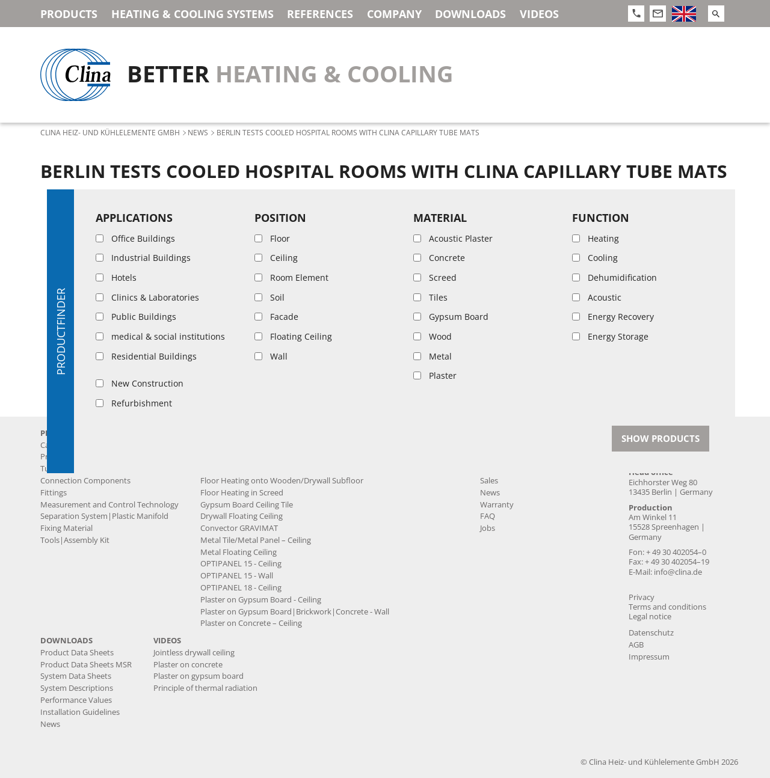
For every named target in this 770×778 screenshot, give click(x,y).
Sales (489, 481)
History (493, 445)
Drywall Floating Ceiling (241, 516)
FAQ (487, 516)
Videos (539, 14)
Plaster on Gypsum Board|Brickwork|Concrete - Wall (294, 612)
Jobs (487, 528)
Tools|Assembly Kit (74, 540)
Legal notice (650, 616)
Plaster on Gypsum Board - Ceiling (260, 600)
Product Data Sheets (77, 653)
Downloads (470, 14)
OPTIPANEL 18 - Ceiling (241, 588)
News (198, 132)
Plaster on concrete (188, 665)
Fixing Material (66, 528)
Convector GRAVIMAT (239, 528)
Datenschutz (651, 633)
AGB (636, 645)
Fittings (53, 493)
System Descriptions (76, 688)
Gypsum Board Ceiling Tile (246, 505)
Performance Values (76, 700)
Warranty (497, 505)
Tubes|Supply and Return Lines (96, 469)
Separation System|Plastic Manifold (104, 516)
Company (394, 14)
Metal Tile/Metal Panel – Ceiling (255, 540)
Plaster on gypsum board (198, 676)
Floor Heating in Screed (241, 493)
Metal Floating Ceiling (238, 552)
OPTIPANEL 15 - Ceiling (241, 564)
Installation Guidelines (80, 712)
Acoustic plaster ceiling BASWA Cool (263, 445)
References (320, 14)
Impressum (649, 657)
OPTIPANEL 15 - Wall (236, 576)
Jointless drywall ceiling (241, 457)
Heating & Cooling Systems (192, 14)
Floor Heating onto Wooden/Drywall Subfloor (281, 481)
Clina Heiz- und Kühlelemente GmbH (110, 132)
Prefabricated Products (81, 457)
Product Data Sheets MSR (86, 665)
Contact (647, 433)
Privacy (641, 597)
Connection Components (85, 481)
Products (68, 14)
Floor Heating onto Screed (247, 469)
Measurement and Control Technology (109, 505)
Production (500, 457)
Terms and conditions (667, 607)
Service (492, 469)
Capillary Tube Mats (75, 445)
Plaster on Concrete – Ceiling (251, 623)
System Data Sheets (75, 676)
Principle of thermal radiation (205, 688)
